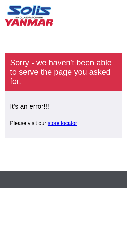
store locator (62, 123)
